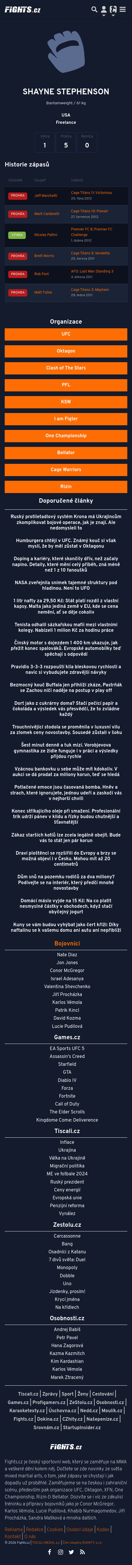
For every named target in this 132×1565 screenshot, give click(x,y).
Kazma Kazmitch (67, 1354)
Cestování (103, 1394)
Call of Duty (67, 1104)
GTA (67, 1072)
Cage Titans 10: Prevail (89, 211)
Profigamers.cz (49, 1403)
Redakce (34, 1530)
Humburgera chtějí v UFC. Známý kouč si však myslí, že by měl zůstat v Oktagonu (66, 543)
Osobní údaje (80, 1530)
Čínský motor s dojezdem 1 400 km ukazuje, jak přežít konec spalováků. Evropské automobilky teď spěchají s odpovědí (66, 648)
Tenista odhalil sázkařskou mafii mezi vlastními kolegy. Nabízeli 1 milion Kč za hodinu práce (65, 628)
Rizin (66, 487)
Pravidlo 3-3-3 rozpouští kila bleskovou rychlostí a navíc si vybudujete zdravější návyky (66, 670)
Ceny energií (67, 1190)
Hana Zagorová (67, 1346)
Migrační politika (67, 1166)
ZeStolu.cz (80, 1403)
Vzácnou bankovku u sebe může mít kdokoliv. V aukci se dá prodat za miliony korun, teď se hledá (66, 772)
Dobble (67, 1276)
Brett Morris (44, 256)
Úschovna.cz (63, 1411)
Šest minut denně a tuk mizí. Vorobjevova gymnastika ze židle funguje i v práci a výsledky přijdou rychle (66, 750)
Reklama (14, 1530)
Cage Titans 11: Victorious (91, 193)
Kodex (104, 1530)
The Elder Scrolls (67, 1112)
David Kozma (67, 1018)
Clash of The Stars (66, 368)
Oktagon (66, 351)
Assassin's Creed (67, 1057)
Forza (67, 1089)
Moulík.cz (111, 1411)
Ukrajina (67, 1150)
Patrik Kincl (67, 1011)
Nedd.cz (89, 1411)
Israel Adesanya (67, 979)
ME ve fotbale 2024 (67, 1174)
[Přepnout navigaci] (104, 9)
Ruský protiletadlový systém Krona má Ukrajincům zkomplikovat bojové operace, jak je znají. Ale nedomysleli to (66, 522)
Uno (67, 1284)
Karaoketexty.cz (27, 1411)
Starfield (67, 1065)
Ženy (82, 1394)
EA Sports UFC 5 (67, 1049)
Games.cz (18, 1403)
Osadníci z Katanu (67, 1252)
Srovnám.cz (46, 1428)
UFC (66, 334)
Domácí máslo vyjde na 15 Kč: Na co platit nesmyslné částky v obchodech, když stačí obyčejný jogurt (66, 906)
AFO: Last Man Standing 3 (92, 271)
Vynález (67, 1214)
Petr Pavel (67, 1338)
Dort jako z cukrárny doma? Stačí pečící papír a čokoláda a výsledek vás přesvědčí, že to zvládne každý (66, 709)
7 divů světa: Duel (67, 1260)
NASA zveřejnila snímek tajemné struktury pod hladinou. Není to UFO (66, 585)
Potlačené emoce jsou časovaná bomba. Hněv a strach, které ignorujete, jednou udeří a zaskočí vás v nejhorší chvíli (66, 793)
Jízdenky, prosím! (67, 1292)
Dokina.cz (47, 1419)
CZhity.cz (72, 1419)
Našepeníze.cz (102, 1419)
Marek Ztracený (67, 1378)
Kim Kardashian (67, 1362)
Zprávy (50, 1394)
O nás (30, 1537)
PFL (66, 385)
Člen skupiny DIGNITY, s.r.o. (82, 1543)
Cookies (55, 1530)
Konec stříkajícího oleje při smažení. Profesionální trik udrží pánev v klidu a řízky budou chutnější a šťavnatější (66, 816)
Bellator (66, 453)
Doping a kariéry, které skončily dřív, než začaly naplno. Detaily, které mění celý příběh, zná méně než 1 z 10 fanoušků (66, 564)
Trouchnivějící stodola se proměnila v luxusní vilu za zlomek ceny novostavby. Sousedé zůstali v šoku (66, 730)
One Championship (66, 436)
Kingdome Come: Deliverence (67, 1120)
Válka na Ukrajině (67, 1158)
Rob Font (41, 274)
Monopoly (67, 1268)
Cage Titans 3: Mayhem (90, 290)
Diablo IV (67, 1081)
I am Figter (66, 419)
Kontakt (13, 1537)
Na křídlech (67, 1308)
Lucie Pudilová (67, 1027)
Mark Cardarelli (46, 214)
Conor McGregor (67, 971)
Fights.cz (23, 1419)
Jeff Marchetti (45, 196)
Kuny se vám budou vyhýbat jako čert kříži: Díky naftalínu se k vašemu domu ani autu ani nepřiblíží (66, 928)
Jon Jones (67, 963)
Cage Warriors (66, 470)
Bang (67, 1244)
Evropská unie (67, 1198)
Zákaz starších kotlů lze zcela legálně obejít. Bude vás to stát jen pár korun (66, 838)
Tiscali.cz (28, 1394)
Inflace (67, 1143)
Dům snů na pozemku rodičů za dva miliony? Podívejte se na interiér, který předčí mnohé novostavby (65, 882)
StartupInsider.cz (82, 1428)
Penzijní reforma (67, 1206)
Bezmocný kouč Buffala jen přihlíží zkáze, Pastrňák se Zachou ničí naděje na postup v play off (66, 688)
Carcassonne (67, 1236)
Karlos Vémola (67, 1003)
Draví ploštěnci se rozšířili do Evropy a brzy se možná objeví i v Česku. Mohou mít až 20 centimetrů (66, 859)
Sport (68, 1394)
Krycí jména (67, 1300)
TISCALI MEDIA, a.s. (46, 1543)
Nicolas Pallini (45, 235)
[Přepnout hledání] (94, 9)
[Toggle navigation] (122, 9)
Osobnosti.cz (110, 1403)
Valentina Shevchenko (67, 987)
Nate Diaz (67, 955)
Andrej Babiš (67, 1330)
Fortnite (67, 1096)
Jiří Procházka (67, 995)
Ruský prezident (67, 1182)
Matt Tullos (43, 292)
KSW (66, 402)
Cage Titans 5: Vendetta (90, 253)
